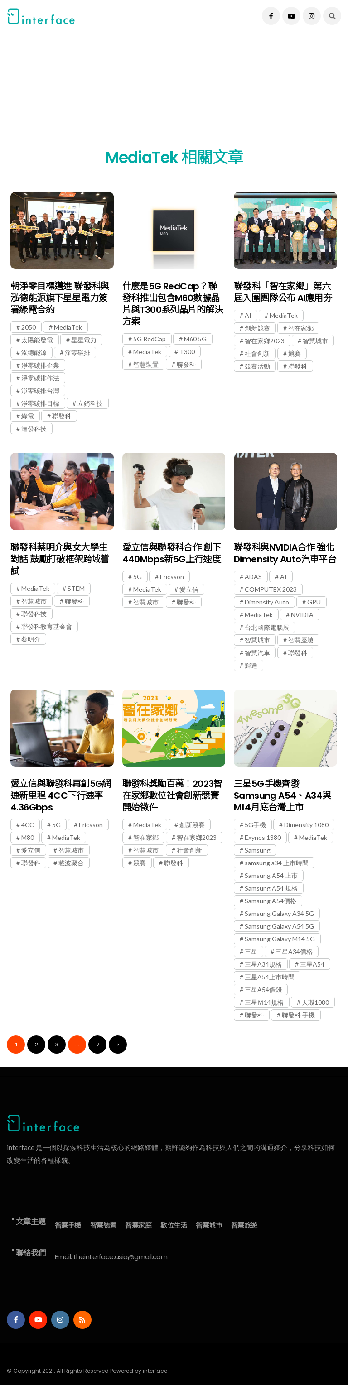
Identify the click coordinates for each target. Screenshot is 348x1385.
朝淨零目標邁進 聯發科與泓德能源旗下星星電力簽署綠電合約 (59, 298)
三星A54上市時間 (270, 977)
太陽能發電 (37, 340)
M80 (27, 837)
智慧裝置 (146, 364)
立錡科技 (90, 403)
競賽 (294, 353)
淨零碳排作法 (40, 378)
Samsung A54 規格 (271, 888)
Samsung (258, 850)
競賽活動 (257, 366)
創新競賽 (257, 328)
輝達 (251, 665)
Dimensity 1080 (306, 825)
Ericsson (172, 576)
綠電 (27, 416)
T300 (187, 351)
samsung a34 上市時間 (277, 863)
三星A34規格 (263, 964)
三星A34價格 (294, 951)
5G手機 (255, 825)
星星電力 (84, 340)
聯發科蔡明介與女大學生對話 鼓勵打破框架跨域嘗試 (59, 559)
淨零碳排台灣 (40, 390)
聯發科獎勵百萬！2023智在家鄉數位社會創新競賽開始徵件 (172, 795)
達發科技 (34, 428)
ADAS (253, 576)
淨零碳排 (77, 352)
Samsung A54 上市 (271, 875)
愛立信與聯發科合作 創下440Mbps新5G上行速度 (171, 553)
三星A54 (312, 964)
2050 (28, 327)
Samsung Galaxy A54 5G (279, 926)
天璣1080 (315, 1002)
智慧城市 (315, 341)
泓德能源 (34, 352)
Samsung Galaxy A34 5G (279, 913)
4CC (27, 825)
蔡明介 (30, 639)
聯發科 (61, 416)
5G (137, 576)
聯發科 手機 (298, 1015)
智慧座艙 (301, 640)
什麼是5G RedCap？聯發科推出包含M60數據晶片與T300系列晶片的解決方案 (172, 304)
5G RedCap (149, 339)
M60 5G (195, 339)
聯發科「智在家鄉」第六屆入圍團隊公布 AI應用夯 (283, 292)
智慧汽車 (257, 653)
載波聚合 (71, 863)
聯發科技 (34, 614)
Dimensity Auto (267, 602)
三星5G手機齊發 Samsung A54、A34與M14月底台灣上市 (282, 795)
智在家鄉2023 (265, 341)
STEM (76, 588)
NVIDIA (302, 614)
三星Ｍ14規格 (264, 1002)
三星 (251, 951)
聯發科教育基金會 (46, 626)
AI (248, 315)
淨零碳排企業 (40, 365)
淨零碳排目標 (40, 403)
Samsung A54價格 (270, 901)
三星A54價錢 (263, 989)
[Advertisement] (174, 95)
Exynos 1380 (263, 837)
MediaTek (68, 327)
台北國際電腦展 (267, 627)
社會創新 (257, 353)
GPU (314, 602)
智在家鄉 (301, 328)
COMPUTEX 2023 (271, 589)
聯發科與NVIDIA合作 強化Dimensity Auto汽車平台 (285, 553)
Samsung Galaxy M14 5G (280, 939)
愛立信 (188, 589)
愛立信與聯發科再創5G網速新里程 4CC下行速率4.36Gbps (60, 795)
